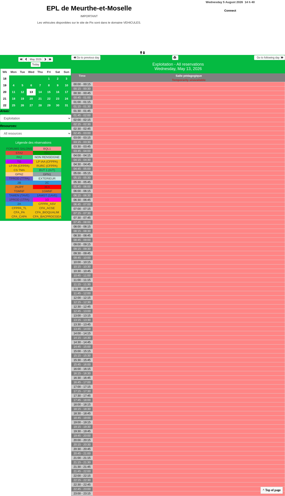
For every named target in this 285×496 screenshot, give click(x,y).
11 (13, 92)
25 (13, 105)
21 (4, 98)
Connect (230, 10)
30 (57, 105)
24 (66, 98)
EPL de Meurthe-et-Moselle (89, 8)
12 (22, 92)
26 (22, 105)
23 (57, 98)
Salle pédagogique (189, 75)
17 (66, 92)
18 (4, 78)
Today (35, 64)
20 (4, 92)
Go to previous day (86, 57)
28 (40, 105)
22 (49, 98)
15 (49, 92)
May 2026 (36, 59)
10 (66, 85)
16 (57, 92)
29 (49, 105)
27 (31, 105)
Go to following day (269, 57)
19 (4, 85)
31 (66, 105)
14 (40, 92)
